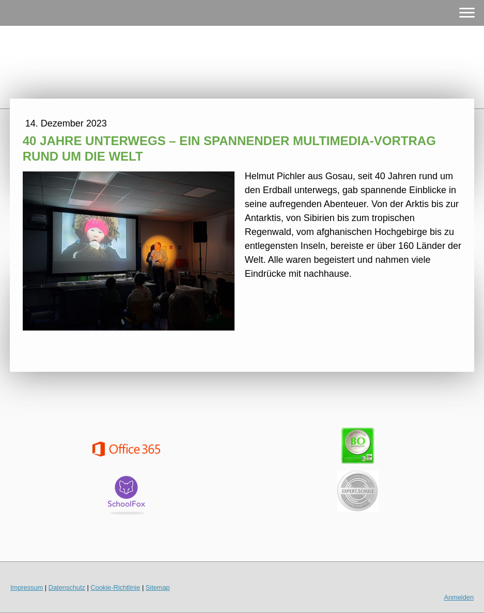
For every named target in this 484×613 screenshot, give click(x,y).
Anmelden (459, 597)
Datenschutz (67, 587)
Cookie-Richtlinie (115, 587)
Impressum (26, 587)
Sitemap (158, 587)
